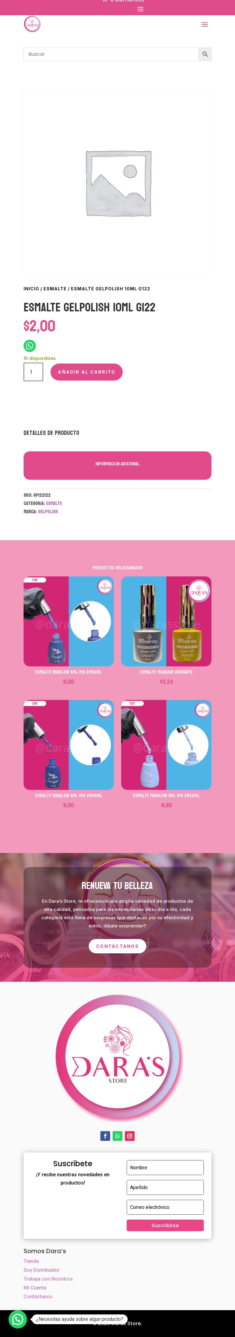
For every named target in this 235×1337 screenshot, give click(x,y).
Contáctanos (117, 946)
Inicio (31, 288)
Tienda (31, 1261)
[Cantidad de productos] (33, 372)
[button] (18, 1319)
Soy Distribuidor (42, 1270)
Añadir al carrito (86, 372)
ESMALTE (55, 288)
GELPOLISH (48, 511)
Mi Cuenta (35, 1288)
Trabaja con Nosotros (48, 1279)
